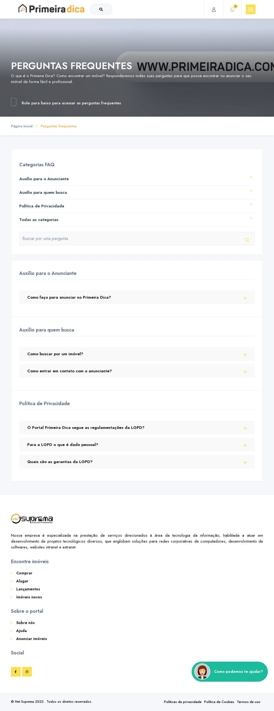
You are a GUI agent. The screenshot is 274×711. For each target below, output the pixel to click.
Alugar (22, 581)
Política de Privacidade (41, 206)
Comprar (24, 573)
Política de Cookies (219, 701)
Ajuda (21, 630)
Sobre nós (25, 622)
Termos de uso (248, 701)
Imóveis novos (29, 597)
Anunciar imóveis (31, 638)
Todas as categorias (38, 220)
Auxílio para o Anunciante (44, 179)
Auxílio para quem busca (43, 192)
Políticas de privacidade (182, 701)
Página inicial (22, 126)
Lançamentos (28, 589)
